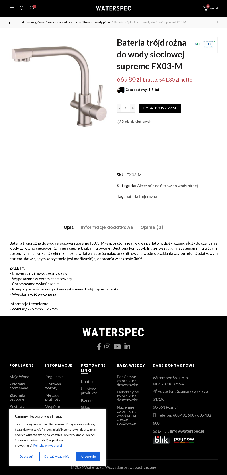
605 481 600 (183, 415)
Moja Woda (19, 376)
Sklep (85, 407)
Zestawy (17, 406)
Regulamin (54, 376)
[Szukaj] (22, 8)
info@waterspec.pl (187, 431)
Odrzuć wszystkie (57, 456)
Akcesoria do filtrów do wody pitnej (87, 22)
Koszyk (87, 400)
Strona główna (35, 22)
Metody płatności (53, 397)
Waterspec (94, 467)
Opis (69, 227)
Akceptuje (88, 456)
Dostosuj (26, 456)
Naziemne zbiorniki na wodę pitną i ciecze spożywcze (127, 415)
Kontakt (88, 381)
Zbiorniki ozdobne (17, 397)
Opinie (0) (152, 227)
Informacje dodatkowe (107, 227)
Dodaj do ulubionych (136, 121)
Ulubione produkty (34, 6)
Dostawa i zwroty (54, 385)
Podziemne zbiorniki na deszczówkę (127, 380)
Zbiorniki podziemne (18, 385)
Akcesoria (54, 22)
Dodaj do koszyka (159, 108)
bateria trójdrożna (141, 196)
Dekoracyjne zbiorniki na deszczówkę (128, 395)
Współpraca (56, 406)
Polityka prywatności (47, 445)
